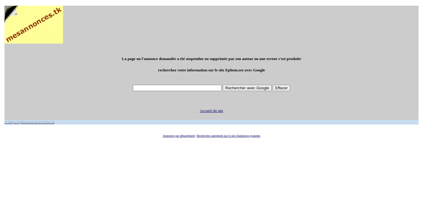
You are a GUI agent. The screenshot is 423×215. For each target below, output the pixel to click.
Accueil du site (211, 110)
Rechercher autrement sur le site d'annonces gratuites (228, 135)
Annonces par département (179, 135)
